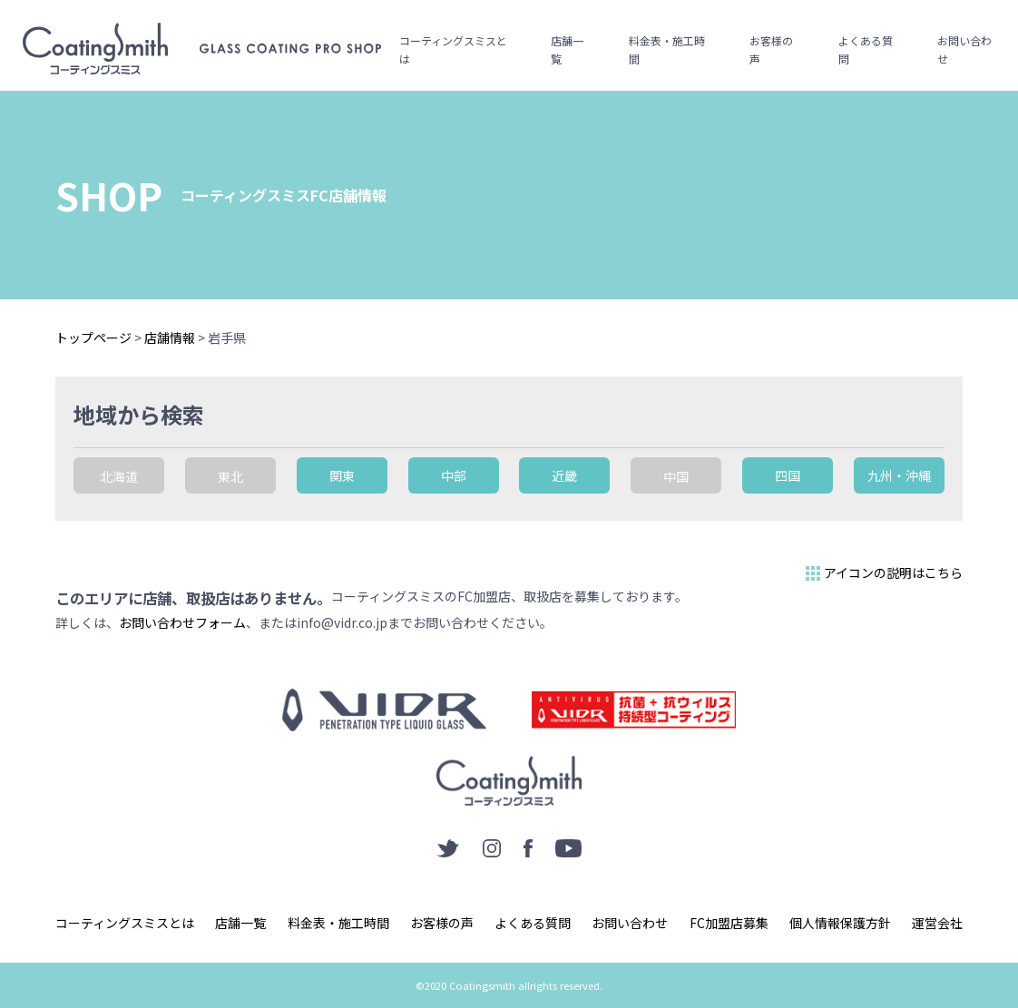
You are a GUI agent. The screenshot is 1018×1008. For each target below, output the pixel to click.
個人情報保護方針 (840, 923)
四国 (787, 475)
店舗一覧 (567, 49)
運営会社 (937, 923)
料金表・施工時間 (667, 49)
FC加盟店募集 (729, 923)
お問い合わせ (964, 49)
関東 (342, 475)
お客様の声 (771, 49)
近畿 (564, 475)
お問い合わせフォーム (182, 622)
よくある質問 (865, 49)
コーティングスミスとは (453, 49)
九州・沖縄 (899, 475)
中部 (453, 475)
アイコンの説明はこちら (882, 573)
